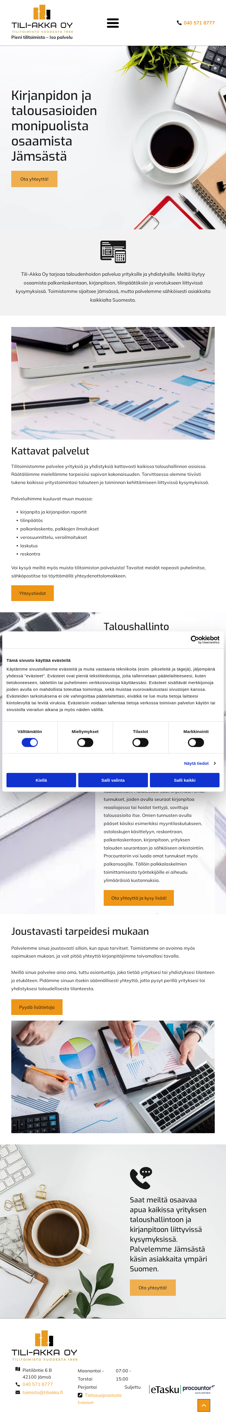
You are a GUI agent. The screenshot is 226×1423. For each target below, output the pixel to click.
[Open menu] (113, 23)
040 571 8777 (38, 1384)
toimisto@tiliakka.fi (43, 1392)
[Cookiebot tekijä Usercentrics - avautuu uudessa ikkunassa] (195, 639)
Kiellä (41, 780)
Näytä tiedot (196, 763)
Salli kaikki (185, 780)
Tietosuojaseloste (103, 1395)
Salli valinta (113, 780)
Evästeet (86, 1402)
